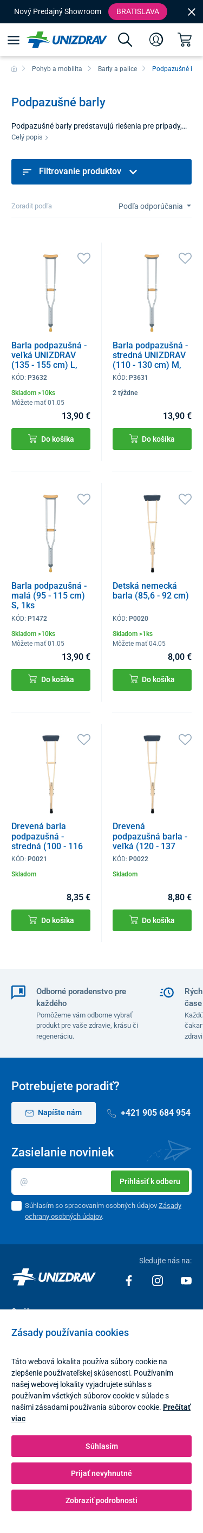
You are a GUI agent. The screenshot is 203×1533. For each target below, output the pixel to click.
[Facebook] (129, 1280)
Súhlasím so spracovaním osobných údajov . (103, 1210)
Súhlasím (102, 1446)
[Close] (191, 11)
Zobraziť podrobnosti (101, 1500)
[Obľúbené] (83, 258)
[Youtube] (186, 1280)
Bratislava (137, 11)
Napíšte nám (53, 1112)
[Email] (101, 1181)
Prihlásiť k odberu (150, 1181)
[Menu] (13, 39)
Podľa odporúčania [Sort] (152, 206)
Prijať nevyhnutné (101, 1473)
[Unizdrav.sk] (67, 39)
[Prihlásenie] (156, 39)
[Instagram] (158, 1280)
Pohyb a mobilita (57, 69)
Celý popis (30, 137)
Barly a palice (117, 69)
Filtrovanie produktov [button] (80, 171)
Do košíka (51, 438)
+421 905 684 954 (149, 1113)
